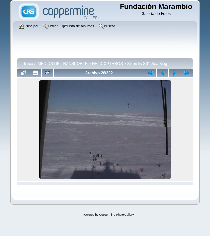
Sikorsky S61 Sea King (147, 63)
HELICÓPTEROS (107, 63)
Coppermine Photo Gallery (116, 214)
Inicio (28, 63)
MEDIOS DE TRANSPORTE (62, 63)
